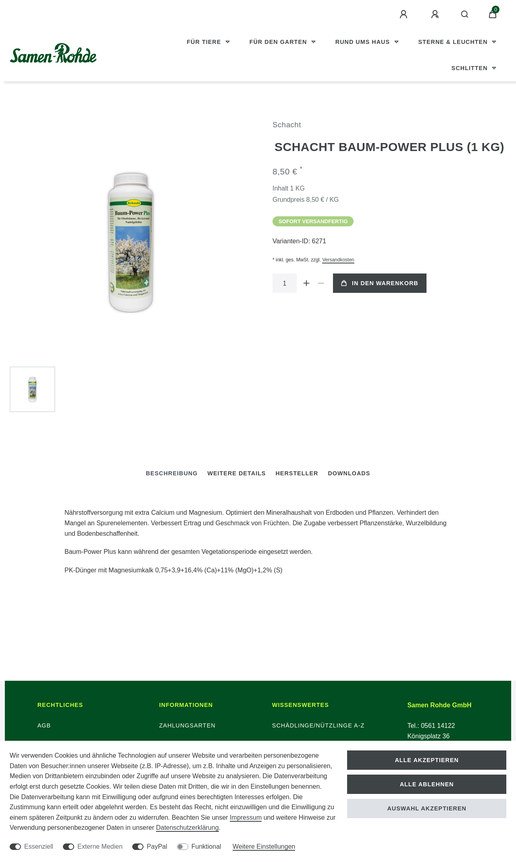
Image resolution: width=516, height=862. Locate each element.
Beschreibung (172, 473)
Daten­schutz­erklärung (187, 827)
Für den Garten (279, 42)
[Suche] (465, 14)
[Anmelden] (405, 14)
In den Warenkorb (379, 283)
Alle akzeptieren (427, 760)
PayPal (157, 846)
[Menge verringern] (321, 283)
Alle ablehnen (427, 784)
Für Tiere (205, 42)
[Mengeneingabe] (285, 283)
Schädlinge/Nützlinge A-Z (318, 725)
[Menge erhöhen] (306, 283)
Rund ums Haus (363, 42)
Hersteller (296, 473)
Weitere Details (236, 473)
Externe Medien (100, 846)
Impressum (246, 817)
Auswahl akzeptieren (426, 808)
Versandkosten (338, 260)
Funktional (206, 846)
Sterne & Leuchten (454, 42)
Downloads (349, 473)
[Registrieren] (436, 14)
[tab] (172, 473)
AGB (44, 725)
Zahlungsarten (187, 725)
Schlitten (471, 68)
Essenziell (38, 846)
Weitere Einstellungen (264, 846)
